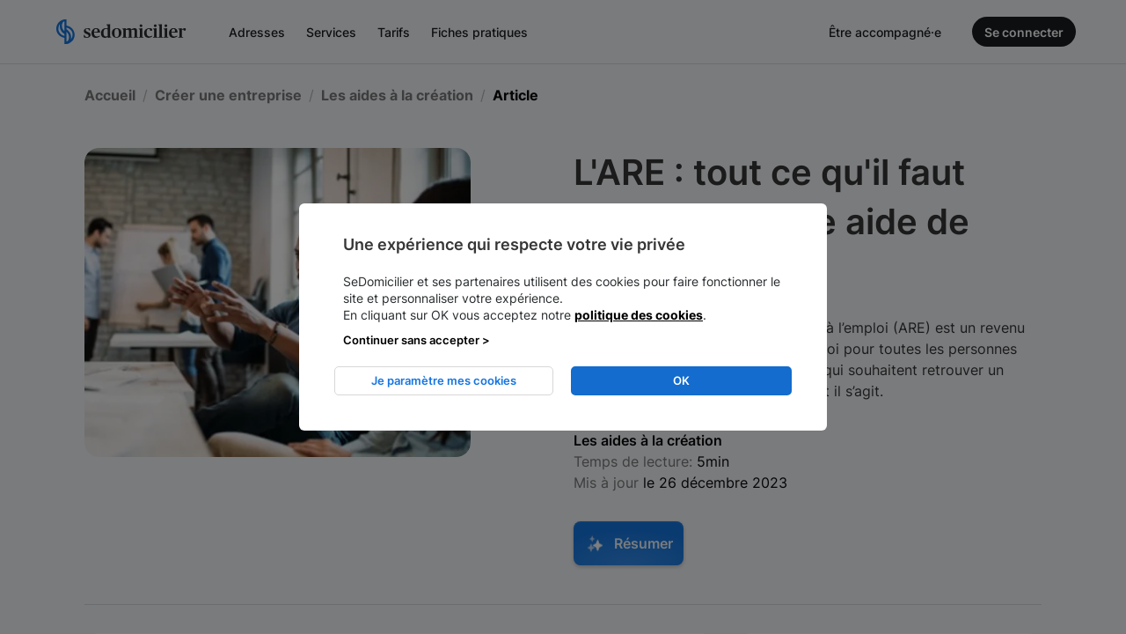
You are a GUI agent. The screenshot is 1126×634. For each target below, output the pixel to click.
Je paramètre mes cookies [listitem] (443, 380)
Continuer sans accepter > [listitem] (416, 340)
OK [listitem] (681, 380)
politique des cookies (638, 314)
